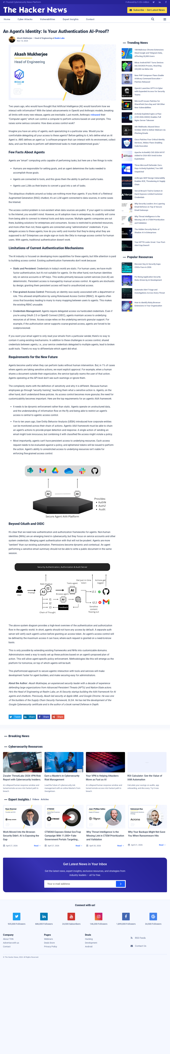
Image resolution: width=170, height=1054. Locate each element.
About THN (8, 939)
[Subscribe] (120, 884)
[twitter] (17, 920)
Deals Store (49, 943)
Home (7, 19)
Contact (90, 19)
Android (88, 946)
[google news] (153, 919)
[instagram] (99, 920)
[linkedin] (44, 920)
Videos (35, 799)
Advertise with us (11, 943)
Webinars (48, 939)
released (95, 114)
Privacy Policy (50, 946)
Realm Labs (60, 38)
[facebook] (126, 920)
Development (91, 943)
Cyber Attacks (25, 19)
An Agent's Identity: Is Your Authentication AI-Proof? (56, 31)
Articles (45, 799)
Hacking (89, 939)
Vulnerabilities (47, 19)
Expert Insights (71, 19)
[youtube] (71, 920)
